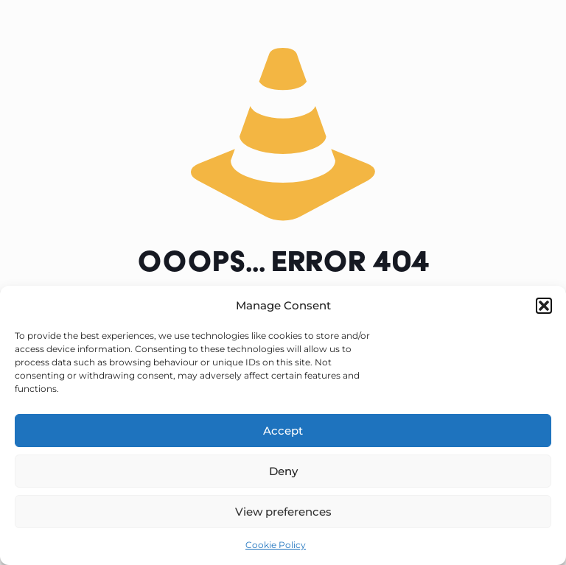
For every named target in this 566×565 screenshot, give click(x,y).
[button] (544, 305)
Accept (283, 431)
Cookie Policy (275, 544)
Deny (283, 471)
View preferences (283, 512)
